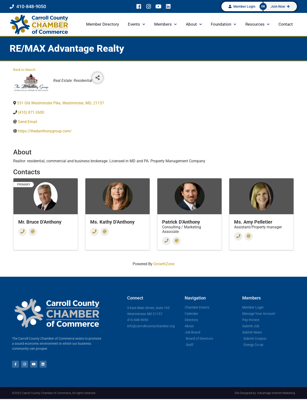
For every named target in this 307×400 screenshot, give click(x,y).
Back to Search (24, 70)
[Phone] (22, 232)
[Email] (33, 232)
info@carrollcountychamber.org (151, 326)
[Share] (97, 77)
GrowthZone (164, 264)
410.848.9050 (137, 320)
